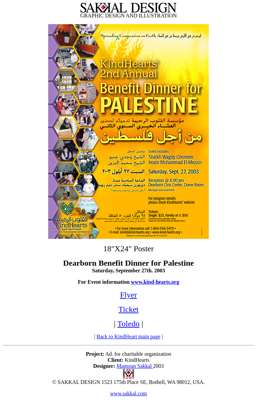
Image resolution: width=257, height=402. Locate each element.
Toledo (128, 323)
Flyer (128, 294)
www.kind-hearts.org (155, 282)
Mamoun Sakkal (134, 366)
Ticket (128, 309)
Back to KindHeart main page (128, 336)
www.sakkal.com (128, 393)
